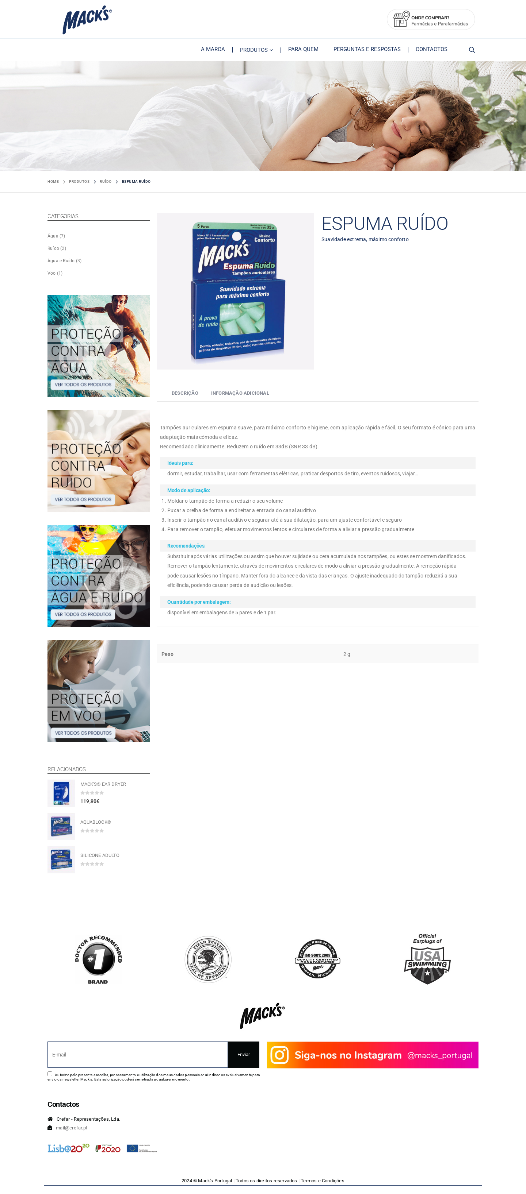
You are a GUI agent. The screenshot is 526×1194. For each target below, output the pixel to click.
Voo (51, 273)
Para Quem (303, 49)
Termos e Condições (322, 1180)
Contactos (431, 49)
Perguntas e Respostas (367, 49)
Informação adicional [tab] (240, 393)
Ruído (53, 248)
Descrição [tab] (185, 393)
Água (52, 236)
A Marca (213, 49)
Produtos (254, 50)
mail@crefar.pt (71, 1128)
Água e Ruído (61, 260)
